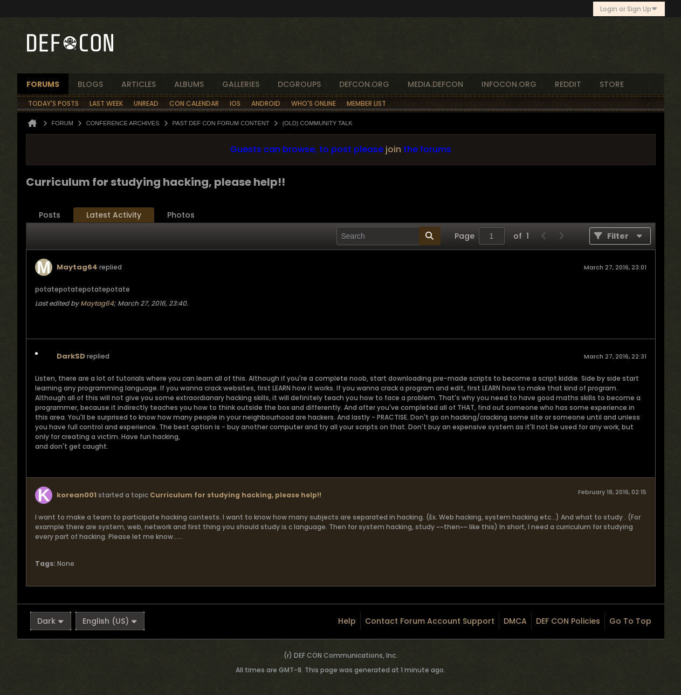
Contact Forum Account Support (429, 621)
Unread (146, 103)
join (393, 149)
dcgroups (299, 84)
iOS (235, 103)
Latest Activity (113, 215)
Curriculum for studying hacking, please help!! (235, 495)
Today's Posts (53, 103)
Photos (181, 215)
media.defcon (435, 84)
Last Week (106, 103)
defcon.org (364, 84)
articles (138, 84)
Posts (49, 215)
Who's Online (313, 103)
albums (189, 84)
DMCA (515, 621)
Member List (366, 103)
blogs (90, 84)
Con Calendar (194, 103)
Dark (50, 621)
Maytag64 (77, 267)
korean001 (77, 495)
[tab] (49, 215)
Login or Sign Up (629, 9)
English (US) (109, 621)
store (612, 84)
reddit (568, 84)
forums (42, 84)
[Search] (388, 236)
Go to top (630, 621)
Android (265, 103)
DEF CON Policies (568, 621)
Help (347, 621)
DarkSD (71, 356)
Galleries (240, 84)
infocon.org (508, 84)
